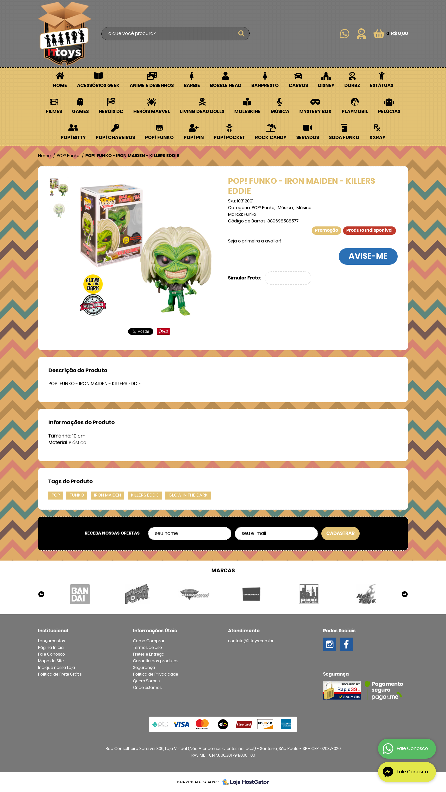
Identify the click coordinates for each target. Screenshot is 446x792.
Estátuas (381, 85)
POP (56, 495)
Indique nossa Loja (56, 668)
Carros (298, 85)
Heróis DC (111, 111)
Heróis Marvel (151, 111)
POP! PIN (194, 137)
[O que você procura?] (241, 33)
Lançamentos (51, 641)
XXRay (377, 137)
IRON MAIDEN (107, 495)
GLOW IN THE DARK (188, 495)
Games (80, 111)
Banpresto (265, 85)
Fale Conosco (51, 654)
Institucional (53, 631)
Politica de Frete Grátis (60, 674)
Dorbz (352, 85)
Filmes (54, 111)
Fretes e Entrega (148, 654)
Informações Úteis (155, 631)
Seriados (307, 137)
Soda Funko (344, 137)
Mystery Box (315, 111)
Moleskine (247, 111)
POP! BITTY (73, 137)
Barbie (192, 85)
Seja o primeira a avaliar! (254, 241)
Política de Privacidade (155, 674)
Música (280, 111)
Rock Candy (270, 137)
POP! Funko (159, 137)
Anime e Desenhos (152, 85)
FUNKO (77, 495)
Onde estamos (147, 688)
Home (60, 85)
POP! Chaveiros (115, 137)
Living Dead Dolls (202, 111)
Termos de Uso (147, 648)
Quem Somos (146, 681)
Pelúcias (389, 111)
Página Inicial (51, 648)
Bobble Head (225, 85)
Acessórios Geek (98, 85)
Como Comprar (149, 641)
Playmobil (355, 111)
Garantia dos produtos (155, 661)
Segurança (144, 668)
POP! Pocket (229, 137)
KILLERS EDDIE (145, 495)
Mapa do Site (51, 661)
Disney (326, 85)
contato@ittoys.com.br (251, 641)
